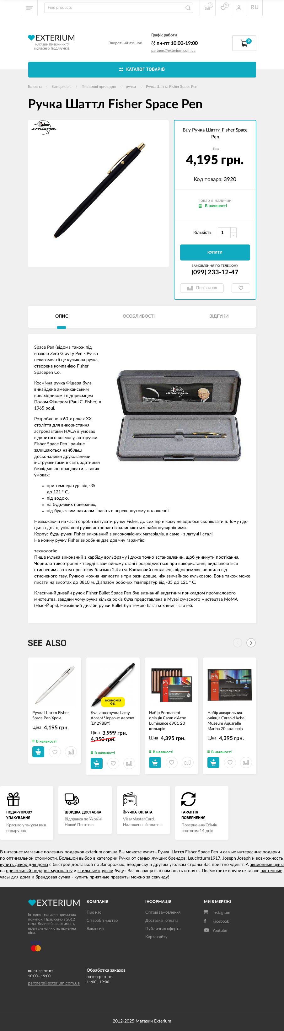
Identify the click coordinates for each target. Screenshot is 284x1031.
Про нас (94, 912)
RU (255, 7)
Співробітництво (102, 921)
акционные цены (267, 864)
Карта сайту (156, 937)
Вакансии (95, 929)
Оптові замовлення (162, 912)
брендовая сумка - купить (61, 877)
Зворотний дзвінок (125, 43)
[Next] (251, 642)
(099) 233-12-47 (215, 272)
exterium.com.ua (101, 852)
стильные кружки (95, 871)
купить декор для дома (24, 864)
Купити (214, 252)
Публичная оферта (162, 929)
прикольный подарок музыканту (39, 871)
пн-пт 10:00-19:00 (174, 43)
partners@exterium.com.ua (173, 50)
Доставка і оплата (161, 921)
